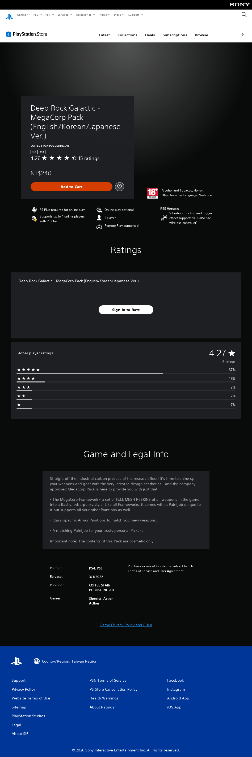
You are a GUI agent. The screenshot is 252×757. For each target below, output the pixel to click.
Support (133, 14)
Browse (173, 30)
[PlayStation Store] (27, 29)
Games (21, 14)
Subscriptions (147, 30)
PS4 (48, 14)
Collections (99, 30)
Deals (122, 30)
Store (117, 14)
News (103, 14)
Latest (76, 30)
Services (63, 14)
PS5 (35, 14)
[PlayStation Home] (9, 15)
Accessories (83, 14)
